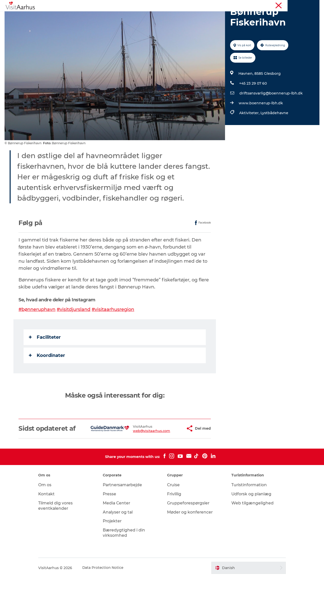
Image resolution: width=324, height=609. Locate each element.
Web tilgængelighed (250, 534)
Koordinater (47, 379)
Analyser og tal (120, 543)
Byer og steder (177, 16)
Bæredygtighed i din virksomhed (126, 564)
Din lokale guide (139, 16)
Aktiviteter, (249, 137)
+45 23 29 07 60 (253, 107)
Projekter (115, 552)
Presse (112, 525)
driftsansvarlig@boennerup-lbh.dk (270, 117)
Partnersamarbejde (125, 516)
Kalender (108, 16)
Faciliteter (45, 361)
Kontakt (51, 525)
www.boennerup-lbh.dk (260, 127)
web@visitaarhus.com (136, 458)
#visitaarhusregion (113, 333)
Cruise (173, 516)
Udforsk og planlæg (249, 525)
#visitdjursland (74, 333)
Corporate (311, 5)
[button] (167, 456)
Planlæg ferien (212, 16)
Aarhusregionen (218, 5)
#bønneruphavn (37, 333)
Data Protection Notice (108, 599)
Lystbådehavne (274, 137)
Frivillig (174, 525)
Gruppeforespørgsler (188, 534)
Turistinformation (248, 5)
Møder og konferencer (282, 5)
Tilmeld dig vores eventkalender (60, 537)
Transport (243, 16)
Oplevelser (82, 16)
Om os (49, 516)
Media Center (119, 534)
